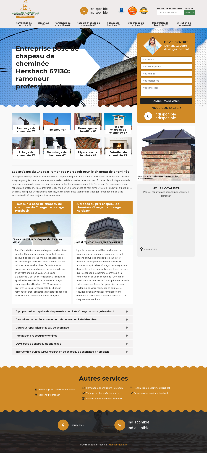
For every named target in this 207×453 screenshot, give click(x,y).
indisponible (99, 9)
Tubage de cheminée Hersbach (102, 393)
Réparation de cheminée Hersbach (152, 388)
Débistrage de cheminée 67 (136, 24)
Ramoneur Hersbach (49, 395)
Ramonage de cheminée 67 (24, 24)
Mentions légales (118, 444)
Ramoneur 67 (43, 24)
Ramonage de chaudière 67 (63, 24)
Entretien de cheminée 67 (183, 24)
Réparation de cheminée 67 (160, 24)
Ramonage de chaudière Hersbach (104, 388)
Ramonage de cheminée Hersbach (57, 389)
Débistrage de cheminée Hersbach (104, 398)
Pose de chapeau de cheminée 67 (88, 24)
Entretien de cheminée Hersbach (151, 393)
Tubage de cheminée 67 (113, 24)
